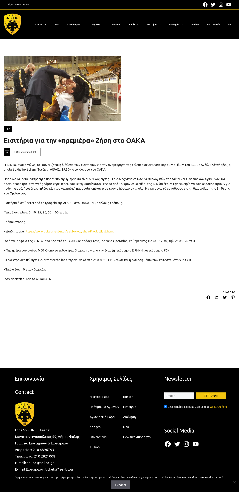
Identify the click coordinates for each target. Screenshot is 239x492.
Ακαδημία (178, 24)
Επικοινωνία (213, 24)
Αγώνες (100, 24)
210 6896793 (43, 450)
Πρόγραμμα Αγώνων (104, 406)
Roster (128, 396)
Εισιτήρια (156, 24)
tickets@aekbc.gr (59, 469)
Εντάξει (120, 485)
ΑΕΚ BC (42, 24)
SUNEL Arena (22, 4)
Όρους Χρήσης (218, 406)
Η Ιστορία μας (99, 396)
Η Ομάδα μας (77, 24)
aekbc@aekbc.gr (40, 463)
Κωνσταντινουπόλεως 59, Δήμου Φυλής (47, 437)
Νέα (57, 24)
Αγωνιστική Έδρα (102, 417)
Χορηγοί (116, 24)
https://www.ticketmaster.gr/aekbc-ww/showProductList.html (69, 231)
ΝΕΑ (8, 129)
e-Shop (195, 24)
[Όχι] (234, 482)
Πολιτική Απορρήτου (137, 437)
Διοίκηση (129, 417)
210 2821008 (44, 456)
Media (135, 24)
